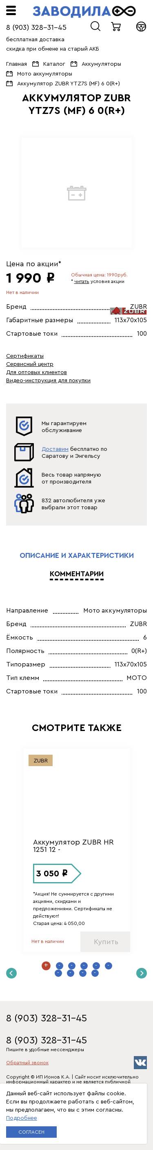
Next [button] (141, 973)
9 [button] (82, 973)
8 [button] (70, 973)
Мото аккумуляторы (44, 74)
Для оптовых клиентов (36, 372)
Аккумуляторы (101, 64)
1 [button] (46, 965)
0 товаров (116, 26)
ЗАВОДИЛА (84, 12)
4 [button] (84, 965)
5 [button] (96, 965)
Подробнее (21, 1118)
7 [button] (58, 973)
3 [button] (71, 965)
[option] (77, 193)
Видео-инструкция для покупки (48, 380)
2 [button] (59, 965)
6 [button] (108, 965)
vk (140, 1062)
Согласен (31, 1132)
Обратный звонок (27, 1062)
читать (81, 281)
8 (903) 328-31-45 (36, 27)
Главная (16, 64)
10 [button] (95, 973)
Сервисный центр (29, 364)
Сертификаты (25, 356)
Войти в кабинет (141, 26)
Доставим (55, 449)
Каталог (54, 64)
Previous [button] (11, 973)
